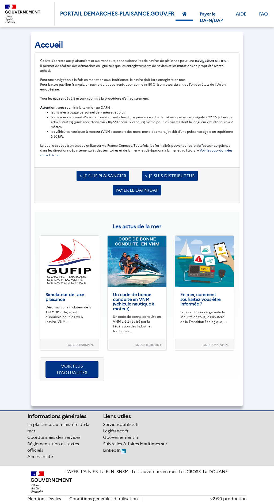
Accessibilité (40, 456)
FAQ (263, 14)
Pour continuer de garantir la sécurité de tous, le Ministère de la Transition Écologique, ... (203, 317)
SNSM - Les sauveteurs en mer (146, 471)
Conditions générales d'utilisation (103, 498)
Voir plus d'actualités (72, 369)
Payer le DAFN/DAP (211, 17)
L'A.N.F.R (89, 471)
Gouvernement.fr (121, 437)
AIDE (241, 14)
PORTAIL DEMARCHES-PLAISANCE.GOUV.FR (117, 13)
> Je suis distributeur (170, 175)
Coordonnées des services (54, 437)
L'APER (72, 471)
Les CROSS (190, 471)
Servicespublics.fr (121, 424)
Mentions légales (44, 498)
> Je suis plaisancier (102, 175)
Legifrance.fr (115, 430)
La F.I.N (107, 471)
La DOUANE (215, 471)
